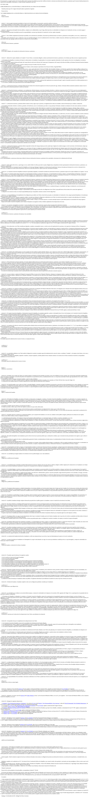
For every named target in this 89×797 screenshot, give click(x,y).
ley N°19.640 (18, 710)
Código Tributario (30, 695)
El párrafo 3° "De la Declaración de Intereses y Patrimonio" (14, 703)
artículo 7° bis (6, 713)
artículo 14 (21, 688)
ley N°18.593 (14, 713)
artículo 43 (22, 724)
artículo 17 (6, 707)
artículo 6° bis (6, 712)
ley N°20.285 (29, 724)
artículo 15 (23, 731)
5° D (11, 705)
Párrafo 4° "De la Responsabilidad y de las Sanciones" (49, 703)
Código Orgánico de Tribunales (23, 706)
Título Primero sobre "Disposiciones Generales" (26, 705)
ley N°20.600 (30, 731)
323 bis (9, 706)
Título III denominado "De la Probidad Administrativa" (75, 703)
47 (12, 710)
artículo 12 (23, 717)
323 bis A (13, 706)
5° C (9, 705)
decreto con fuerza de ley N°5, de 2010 (17, 707)
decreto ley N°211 (14, 711)
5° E (14, 705)
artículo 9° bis (6, 711)
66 (34, 703)
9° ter (10, 710)
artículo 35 (23, 695)
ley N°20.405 (30, 717)
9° (8, 710)
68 (36, 703)
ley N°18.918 (40, 705)
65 (32, 703)
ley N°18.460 (14, 712)
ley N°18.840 (65, 688)
